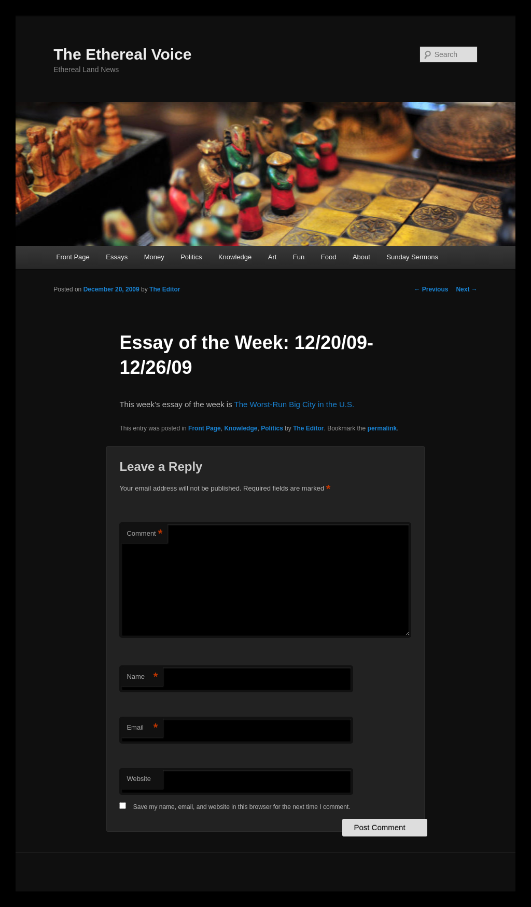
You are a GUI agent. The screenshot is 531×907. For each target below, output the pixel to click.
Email (142, 727)
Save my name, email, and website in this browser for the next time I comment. (242, 807)
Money (154, 257)
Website (139, 779)
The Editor (164, 289)
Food (329, 257)
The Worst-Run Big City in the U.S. (294, 404)
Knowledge (234, 257)
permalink (382, 428)
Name (142, 677)
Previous (431, 289)
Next (466, 289)
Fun (298, 257)
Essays (117, 257)
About (361, 257)
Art (272, 257)
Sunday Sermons (412, 257)
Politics (191, 257)
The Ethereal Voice (122, 54)
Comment (144, 533)
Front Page (72, 257)
